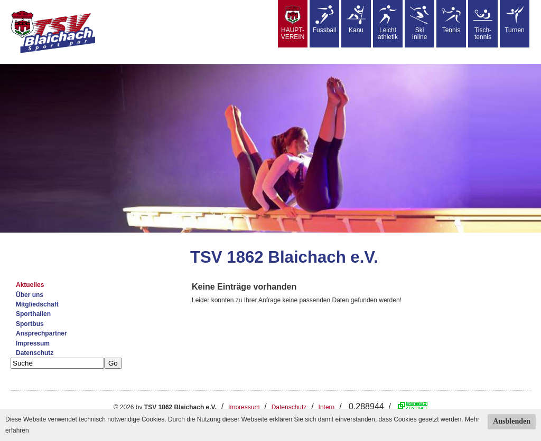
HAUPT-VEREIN (293, 23)
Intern (327, 407)
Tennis (451, 19)
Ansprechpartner (41, 333)
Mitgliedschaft (37, 304)
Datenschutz (34, 353)
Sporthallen (33, 314)
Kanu (356, 19)
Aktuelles (30, 285)
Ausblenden (511, 421)
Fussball (325, 19)
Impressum (33, 343)
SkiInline (419, 23)
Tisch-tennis (482, 23)
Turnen (515, 19)
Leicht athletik (388, 23)
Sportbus (30, 324)
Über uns (29, 295)
